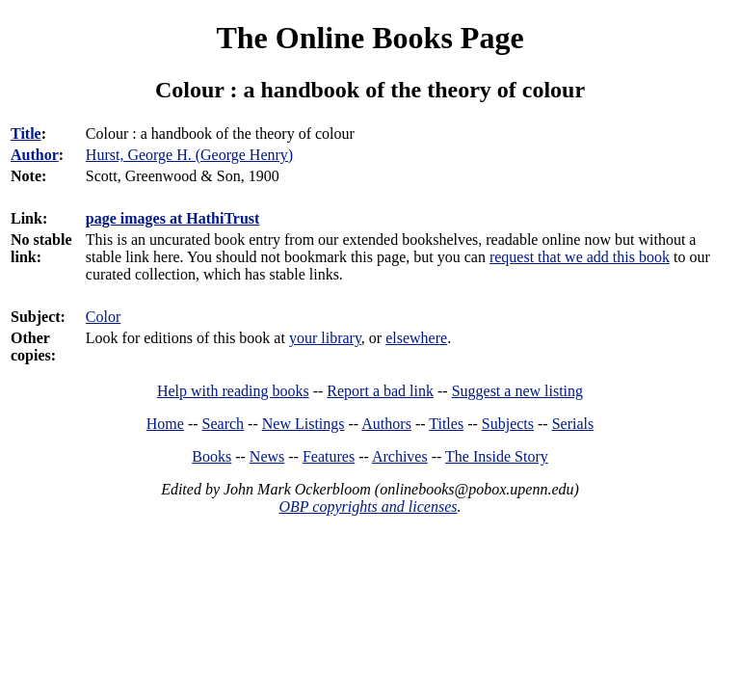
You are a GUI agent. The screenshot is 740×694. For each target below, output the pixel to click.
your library (325, 338)
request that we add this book (579, 257)
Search (223, 423)
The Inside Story (496, 456)
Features (329, 456)
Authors (386, 423)
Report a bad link (380, 391)
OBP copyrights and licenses (367, 506)
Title (26, 133)
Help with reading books (233, 391)
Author (35, 155)
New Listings (303, 423)
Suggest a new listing (517, 391)
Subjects (508, 423)
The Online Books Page (369, 37)
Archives (400, 456)
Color (103, 316)
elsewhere (416, 338)
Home (165, 423)
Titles (446, 423)
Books (211, 456)
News (267, 456)
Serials (573, 423)
